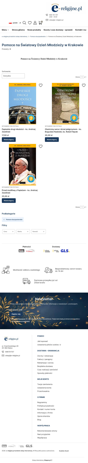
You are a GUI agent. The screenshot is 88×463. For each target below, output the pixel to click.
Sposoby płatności (44, 373)
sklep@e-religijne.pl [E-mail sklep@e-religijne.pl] (56, 20)
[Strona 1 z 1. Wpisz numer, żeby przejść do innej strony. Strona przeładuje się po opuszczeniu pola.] (82, 77)
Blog (39, 419)
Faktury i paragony (44, 359)
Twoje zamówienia (44, 384)
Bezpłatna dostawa (45, 366)
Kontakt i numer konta (46, 409)
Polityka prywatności (45, 406)
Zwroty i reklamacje (45, 356)
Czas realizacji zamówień (47, 369)
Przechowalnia (43, 391)
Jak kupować (42, 341)
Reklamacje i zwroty (45, 362)
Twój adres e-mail (15, 310)
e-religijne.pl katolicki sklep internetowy (15, 36)
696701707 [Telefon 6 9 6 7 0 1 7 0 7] (9, 351)
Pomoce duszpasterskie (38, 36)
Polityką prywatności (22, 321)
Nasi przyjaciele (43, 434)
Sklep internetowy (41, 460)
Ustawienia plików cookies (48, 344)
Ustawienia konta (44, 387)
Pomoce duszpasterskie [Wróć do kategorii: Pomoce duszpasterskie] (12, 220)
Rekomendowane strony (47, 430)
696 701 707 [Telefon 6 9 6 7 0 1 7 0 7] (53, 15)
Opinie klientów (43, 416)
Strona (78, 77)
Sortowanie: (6, 71)
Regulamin (21, 319)
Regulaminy (42, 402)
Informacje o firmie (45, 412)
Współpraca (42, 437)
